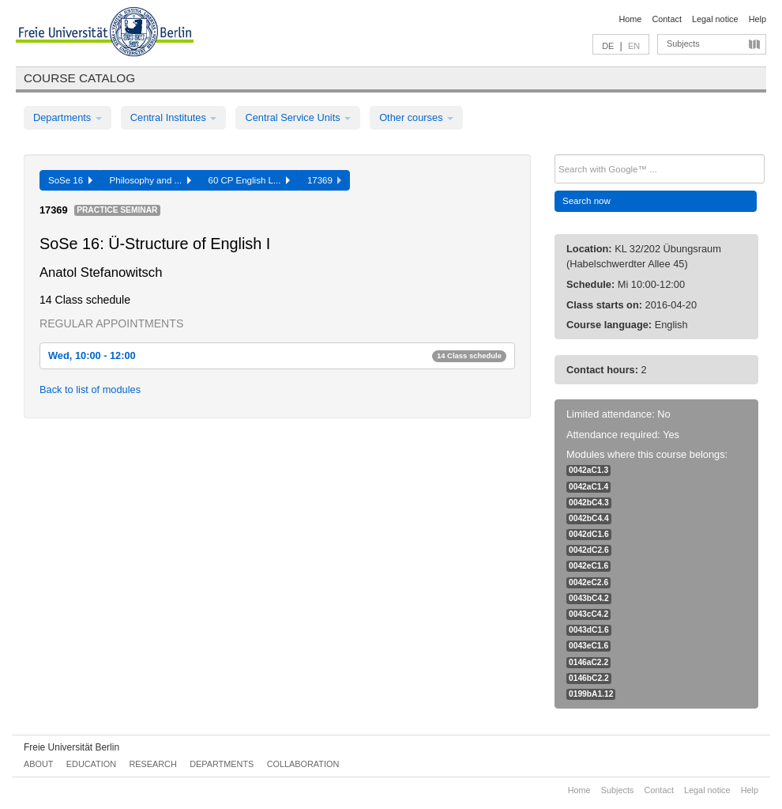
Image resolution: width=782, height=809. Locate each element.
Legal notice (715, 19)
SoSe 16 (70, 180)
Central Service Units (298, 117)
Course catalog (79, 78)
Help (757, 19)
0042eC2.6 (588, 582)
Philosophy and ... (150, 180)
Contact (666, 19)
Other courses (416, 117)
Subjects (683, 43)
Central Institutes (173, 117)
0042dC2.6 (589, 550)
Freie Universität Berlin (71, 747)
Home (629, 19)
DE (608, 46)
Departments (67, 117)
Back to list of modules (90, 389)
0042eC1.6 (588, 565)
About (38, 764)
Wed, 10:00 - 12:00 (277, 355)
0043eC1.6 (588, 645)
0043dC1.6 (589, 630)
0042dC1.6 (589, 534)
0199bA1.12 (591, 694)
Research (152, 764)
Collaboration (303, 764)
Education (91, 764)
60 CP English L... (249, 180)
